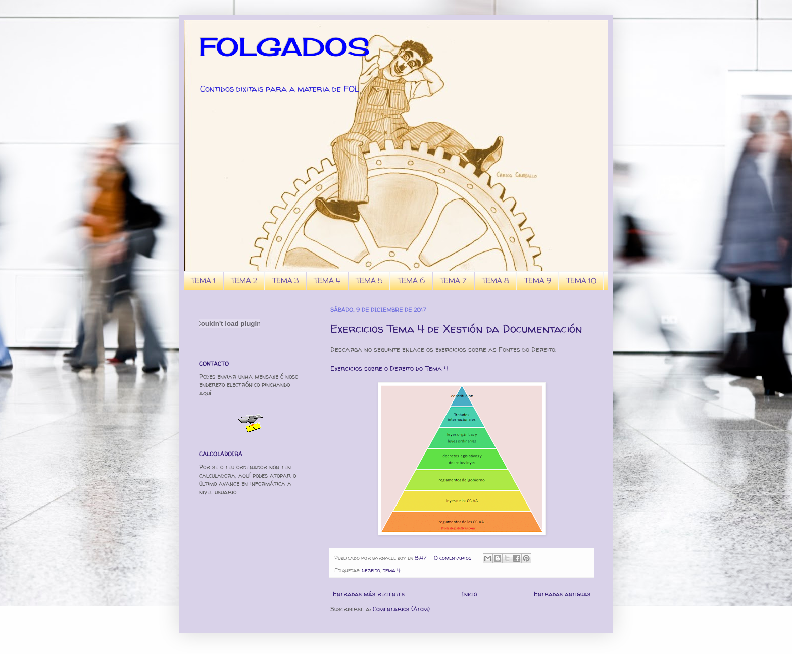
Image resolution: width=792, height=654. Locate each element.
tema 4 (392, 570)
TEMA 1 (203, 280)
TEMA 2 (244, 280)
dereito (371, 570)
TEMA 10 (581, 280)
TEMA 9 (537, 280)
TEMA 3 (285, 280)
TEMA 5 (369, 280)
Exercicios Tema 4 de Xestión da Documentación (456, 328)
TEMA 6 (411, 280)
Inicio (469, 594)
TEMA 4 (327, 280)
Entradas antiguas (562, 594)
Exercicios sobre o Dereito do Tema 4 (389, 368)
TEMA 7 (453, 280)
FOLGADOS (284, 46)
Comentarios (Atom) (401, 609)
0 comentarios (452, 557)
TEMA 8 (495, 280)
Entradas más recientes (369, 594)
